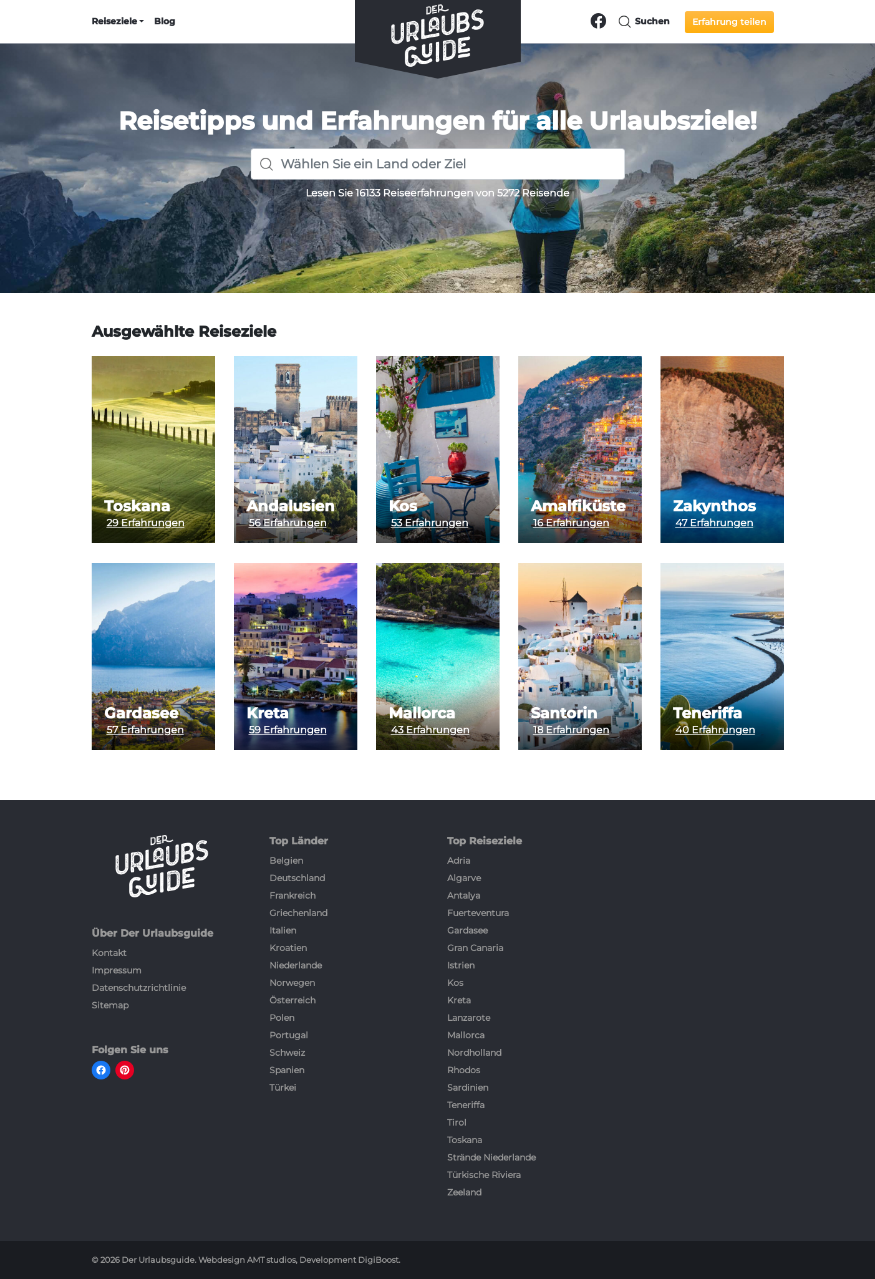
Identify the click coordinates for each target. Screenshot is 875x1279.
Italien (282, 930)
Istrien (461, 965)
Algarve (464, 878)
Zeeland (464, 1192)
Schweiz (287, 1052)
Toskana (137, 506)
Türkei (282, 1087)
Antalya (463, 895)
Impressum (117, 970)
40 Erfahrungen (715, 730)
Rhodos (463, 1070)
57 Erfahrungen (145, 730)
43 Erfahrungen (430, 730)
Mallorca (422, 713)
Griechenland (298, 913)
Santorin (564, 713)
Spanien (286, 1070)
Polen (281, 1017)
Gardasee (141, 713)
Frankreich (292, 895)
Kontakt (109, 952)
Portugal (288, 1035)
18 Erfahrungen (571, 730)
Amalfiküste (578, 506)
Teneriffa (707, 713)
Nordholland (474, 1052)
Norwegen (292, 982)
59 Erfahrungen (288, 730)
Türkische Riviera (484, 1174)
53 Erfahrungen (429, 523)
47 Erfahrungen (714, 523)
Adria (458, 860)
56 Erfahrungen (288, 523)
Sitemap (110, 1005)
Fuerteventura (478, 913)
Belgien (286, 860)
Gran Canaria (475, 947)
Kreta (267, 713)
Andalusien (290, 506)
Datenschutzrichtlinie (139, 987)
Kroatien (288, 947)
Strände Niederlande (491, 1157)
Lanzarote (468, 1017)
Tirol (457, 1122)
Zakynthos (714, 506)
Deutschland (297, 878)
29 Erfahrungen (146, 523)
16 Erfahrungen (571, 523)
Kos (403, 506)
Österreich (292, 1000)
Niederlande (295, 965)
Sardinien (467, 1087)
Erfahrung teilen (729, 22)
